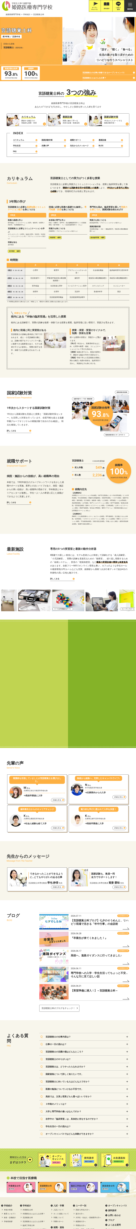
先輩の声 (45, 146)
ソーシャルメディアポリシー (122, 1170)
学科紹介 (27, 1119)
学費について (58, 1131)
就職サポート (75, 140)
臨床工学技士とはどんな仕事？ (35, 1142)
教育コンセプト (10, 1127)
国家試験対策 (47, 140)
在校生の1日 (80, 1156)
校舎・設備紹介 (10, 1131)
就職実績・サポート (61, 1145)
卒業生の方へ (81, 1139)
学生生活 (16, 146)
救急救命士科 (28, 1146)
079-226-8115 (25, 1199)
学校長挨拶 (8, 1135)
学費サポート (58, 1135)
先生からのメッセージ (79, 146)
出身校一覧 (80, 1160)
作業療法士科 (28, 1123)
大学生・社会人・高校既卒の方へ (88, 1131)
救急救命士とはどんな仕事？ (34, 1150)
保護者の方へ (81, 1135)
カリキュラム (18, 140)
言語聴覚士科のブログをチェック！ (58, 921)
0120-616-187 (12, 1199)
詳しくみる (11, 431)
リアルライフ (81, 1152)
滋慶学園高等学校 (123, 1217)
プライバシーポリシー (79, 1170)
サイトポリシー (99, 1170)
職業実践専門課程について (54, 1170)
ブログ (111, 1133)
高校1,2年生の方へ (83, 1123)
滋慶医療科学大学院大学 (54, 1217)
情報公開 (8, 1170)
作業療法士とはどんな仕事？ (34, 1127)
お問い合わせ (114, 1128)
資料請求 (112, 1123)
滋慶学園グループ (106, 1217)
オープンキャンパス (117, 1119)
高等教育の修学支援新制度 (28, 1170)
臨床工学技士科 (29, 1139)
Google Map (40, 1195)
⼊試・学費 (58, 1119)
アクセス (112, 1143)
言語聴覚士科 (123, 829)
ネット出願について (61, 1127)
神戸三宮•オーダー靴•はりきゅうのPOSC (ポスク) (22, 1217)
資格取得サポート (60, 1149)
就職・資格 (58, 1140)
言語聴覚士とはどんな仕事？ (94, 78)
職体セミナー (73, 1217)
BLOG (101, 146)
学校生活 (80, 1148)
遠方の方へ (80, 1127)
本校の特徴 (8, 1123)
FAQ (15, 151)
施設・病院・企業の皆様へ (86, 1142)
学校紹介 (8, 1119)
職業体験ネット (89, 1217)
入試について (58, 1123)
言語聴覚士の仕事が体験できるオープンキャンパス (103, 73)
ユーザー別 (81, 1119)
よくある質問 (114, 1138)
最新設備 (102, 140)
